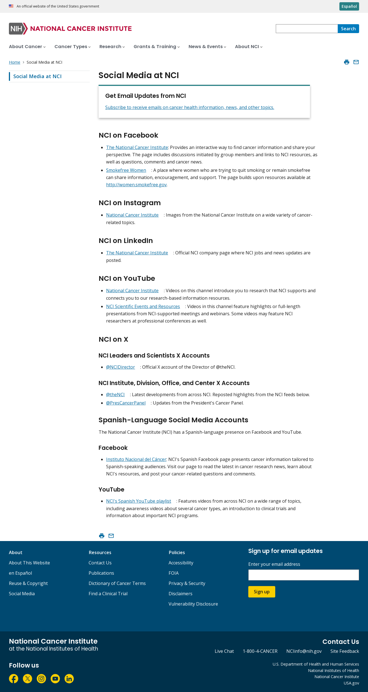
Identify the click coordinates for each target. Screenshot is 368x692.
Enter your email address (274, 564)
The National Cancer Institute (137, 147)
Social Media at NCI (37, 76)
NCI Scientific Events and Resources (143, 306)
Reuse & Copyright (28, 583)
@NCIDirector (120, 367)
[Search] (348, 28)
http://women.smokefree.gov (136, 185)
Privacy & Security (187, 583)
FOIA (174, 573)
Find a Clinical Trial (108, 594)
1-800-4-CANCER (260, 651)
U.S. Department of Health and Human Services (316, 664)
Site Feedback (345, 651)
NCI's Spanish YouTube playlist (138, 501)
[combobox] (307, 28)
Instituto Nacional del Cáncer (136, 459)
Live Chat (224, 651)
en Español (20, 573)
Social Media (22, 594)
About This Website (29, 563)
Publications (101, 573)
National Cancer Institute (132, 215)
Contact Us (100, 563)
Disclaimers (180, 594)
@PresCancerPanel (126, 403)
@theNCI (115, 394)
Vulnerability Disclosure (193, 604)
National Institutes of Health (333, 670)
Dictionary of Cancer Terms (117, 583)
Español (349, 6)
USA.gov (351, 683)
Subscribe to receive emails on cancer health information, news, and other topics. (189, 107)
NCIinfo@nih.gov (304, 651)
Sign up (262, 592)
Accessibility (181, 563)
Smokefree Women (126, 170)
